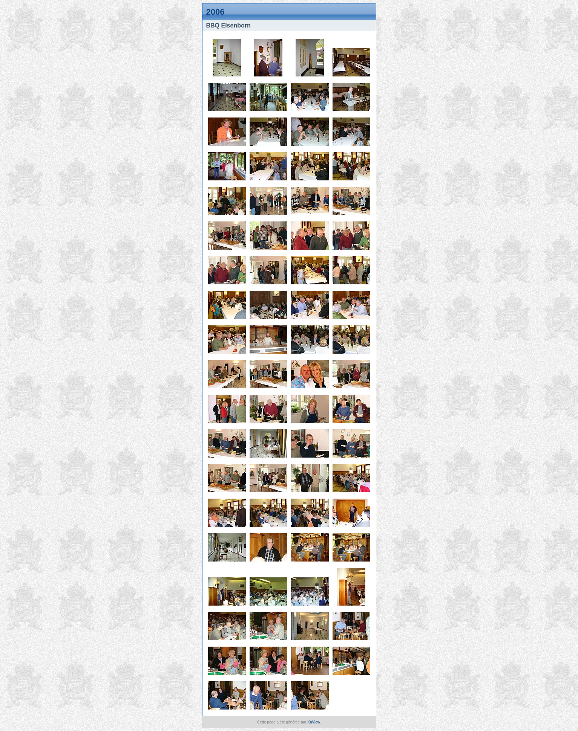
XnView (313, 722)
